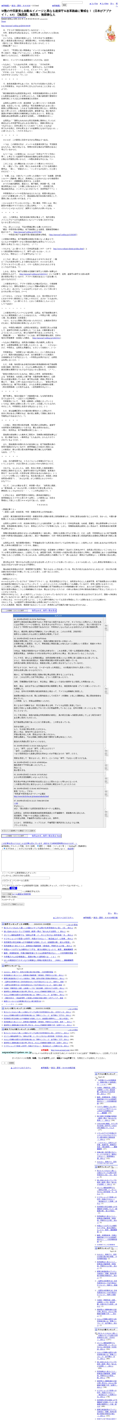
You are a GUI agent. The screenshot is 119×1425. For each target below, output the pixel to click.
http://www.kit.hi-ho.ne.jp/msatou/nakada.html (31, 796)
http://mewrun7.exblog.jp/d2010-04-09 (15, 26)
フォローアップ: (8, 904)
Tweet (3, 21)
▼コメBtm (104, 4)
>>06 (16, 803)
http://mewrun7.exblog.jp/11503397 (63, 235)
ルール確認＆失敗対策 (21, 898)
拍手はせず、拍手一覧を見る (44, 610)
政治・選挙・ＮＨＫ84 (21, 6)
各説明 (70, 849)
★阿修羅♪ (5, 6)
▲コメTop (93, 4)
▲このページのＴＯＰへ (63, 922)
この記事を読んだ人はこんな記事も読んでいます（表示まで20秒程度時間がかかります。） (39, 843)
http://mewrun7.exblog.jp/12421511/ (33, 274)
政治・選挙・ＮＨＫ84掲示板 (106, 922)
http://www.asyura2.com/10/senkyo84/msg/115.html (13, 17)
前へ (116, 917)
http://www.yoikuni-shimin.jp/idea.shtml (68, 249)
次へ (112, 4)
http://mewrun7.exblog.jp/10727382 (27, 232)
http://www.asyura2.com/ (60, 1054)
